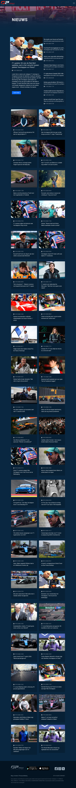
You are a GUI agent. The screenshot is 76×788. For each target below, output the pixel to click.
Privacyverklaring (23, 775)
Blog (12, 775)
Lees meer (16, 92)
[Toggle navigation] (74, 3)
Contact (16, 775)
